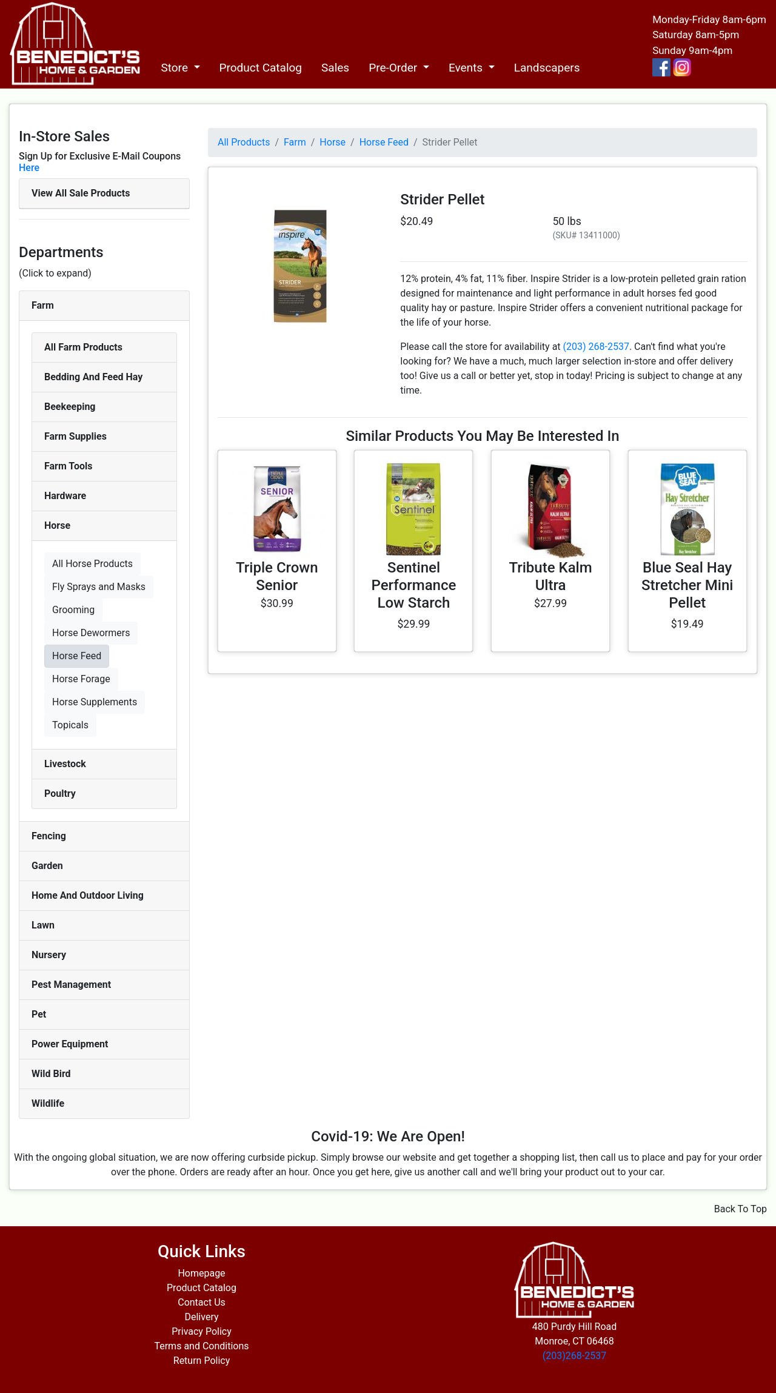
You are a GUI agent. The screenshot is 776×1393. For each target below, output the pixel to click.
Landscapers (547, 68)
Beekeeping (70, 406)
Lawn (43, 925)
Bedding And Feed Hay (93, 377)
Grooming (73, 610)
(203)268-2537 (574, 1355)
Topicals (70, 725)
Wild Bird (51, 1073)
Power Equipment (70, 1044)
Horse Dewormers (91, 633)
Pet (39, 1014)
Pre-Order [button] (394, 68)
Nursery (49, 955)
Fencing (49, 836)
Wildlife (48, 1103)
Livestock (65, 764)
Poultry (60, 793)
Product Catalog (261, 68)
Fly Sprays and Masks (99, 586)
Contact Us (202, 1302)
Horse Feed (76, 656)
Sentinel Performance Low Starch (414, 585)
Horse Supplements (94, 702)
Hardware (65, 496)
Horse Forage (81, 679)
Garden (47, 865)
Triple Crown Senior (277, 576)
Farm (43, 305)
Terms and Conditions (201, 1346)
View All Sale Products (81, 193)
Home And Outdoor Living (88, 895)
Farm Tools (68, 466)
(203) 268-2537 (596, 346)
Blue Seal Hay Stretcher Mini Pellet (687, 585)
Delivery (201, 1317)
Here (29, 167)
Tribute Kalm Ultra (550, 576)
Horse (57, 525)
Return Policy (201, 1360)
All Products (244, 142)
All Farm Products (83, 347)
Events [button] (467, 68)
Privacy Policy (202, 1331)
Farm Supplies (75, 436)
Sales (335, 68)
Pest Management (71, 984)
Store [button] (175, 68)
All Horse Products (92, 563)
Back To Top (740, 1209)
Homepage (201, 1273)
